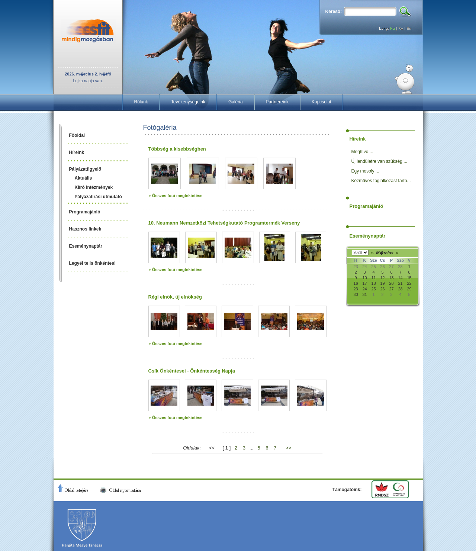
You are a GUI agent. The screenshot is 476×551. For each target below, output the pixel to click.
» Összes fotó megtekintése (176, 195)
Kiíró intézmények (94, 187)
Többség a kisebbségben (177, 149)
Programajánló (84, 212)
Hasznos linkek (85, 229)
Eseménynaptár (85, 246)
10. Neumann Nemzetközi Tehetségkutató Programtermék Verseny (224, 223)
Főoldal (77, 135)
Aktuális (83, 178)
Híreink (76, 152)
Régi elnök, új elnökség (175, 297)
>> (288, 448)
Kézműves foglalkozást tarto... (381, 180)
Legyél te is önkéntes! (92, 263)
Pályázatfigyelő (85, 169)
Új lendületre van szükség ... (379, 161)
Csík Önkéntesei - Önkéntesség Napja (191, 371)
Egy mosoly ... (365, 171)
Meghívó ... (362, 151)
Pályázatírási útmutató (98, 196)
